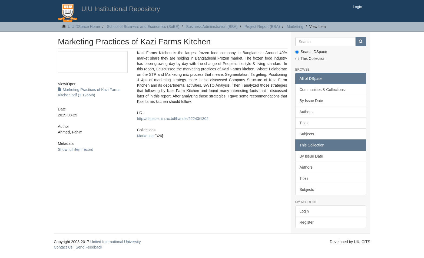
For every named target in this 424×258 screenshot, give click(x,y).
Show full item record (75, 149)
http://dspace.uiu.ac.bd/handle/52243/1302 (172, 118)
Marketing (295, 26)
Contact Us (63, 247)
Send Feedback (89, 247)
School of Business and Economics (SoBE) (143, 26)
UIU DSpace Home (84, 26)
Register (307, 222)
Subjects (307, 134)
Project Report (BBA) (262, 26)
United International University (115, 242)
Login (304, 211)
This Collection (310, 58)
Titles (304, 123)
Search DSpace (311, 52)
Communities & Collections (322, 89)
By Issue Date (311, 101)
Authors (306, 112)
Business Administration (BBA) (212, 26)
